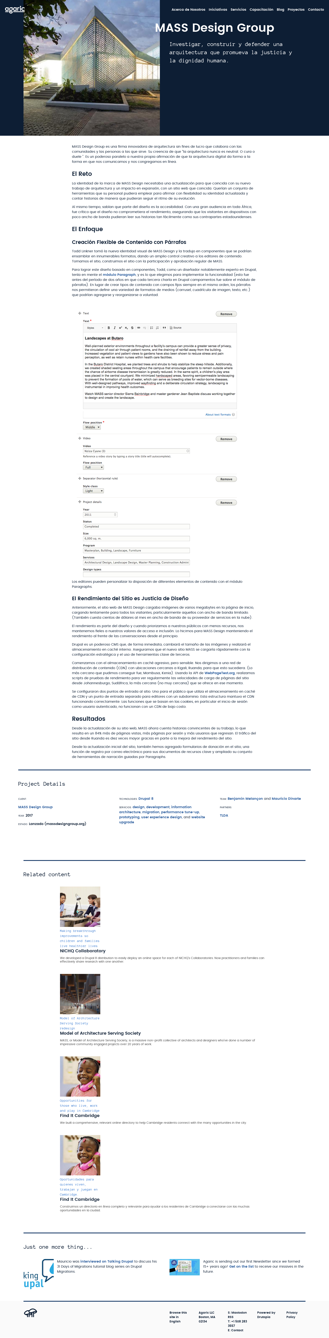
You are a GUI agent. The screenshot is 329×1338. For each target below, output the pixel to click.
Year (21, 815)
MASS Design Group (35, 807)
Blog (280, 9)
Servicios (238, 9)
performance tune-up (180, 812)
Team (223, 798)
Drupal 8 (145, 798)
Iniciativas (218, 9)
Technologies (128, 798)
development (158, 807)
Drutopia (263, 1317)
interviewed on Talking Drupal (106, 1261)
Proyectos (296, 9)
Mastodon (239, 1312)
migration (150, 812)
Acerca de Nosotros (188, 9)
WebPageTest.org (220, 673)
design (139, 807)
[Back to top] (26, 1317)
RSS (231, 1317)
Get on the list (241, 1266)
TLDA (224, 815)
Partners (225, 807)
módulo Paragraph (119, 274)
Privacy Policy (292, 1315)
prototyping (129, 817)
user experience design (161, 817)
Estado (22, 824)
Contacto (316, 9)
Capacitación (261, 9)
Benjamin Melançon (245, 798)
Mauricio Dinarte (286, 798)
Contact (237, 1330)
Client (22, 798)
